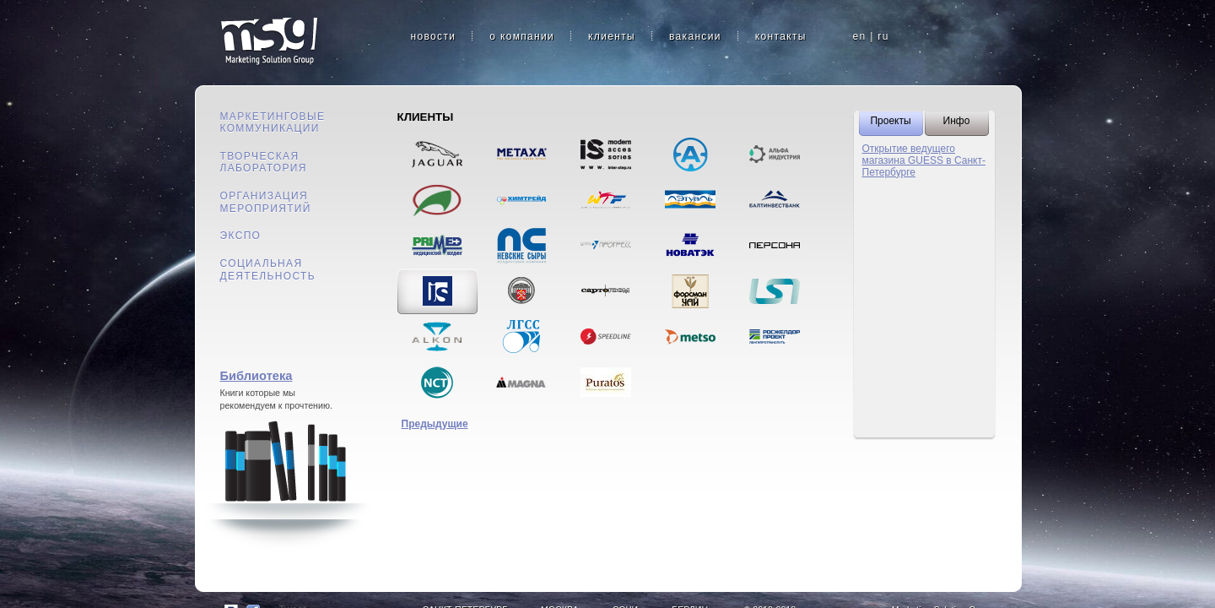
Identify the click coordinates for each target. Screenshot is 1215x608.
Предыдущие (435, 424)
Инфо (956, 121)
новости (433, 36)
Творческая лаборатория (263, 162)
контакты (781, 36)
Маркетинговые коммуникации (273, 123)
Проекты (890, 121)
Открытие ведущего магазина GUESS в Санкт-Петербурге (924, 160)
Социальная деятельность (268, 270)
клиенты (611, 36)
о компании (521, 36)
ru (883, 36)
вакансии (695, 36)
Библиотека (256, 376)
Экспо (241, 236)
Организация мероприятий (265, 202)
